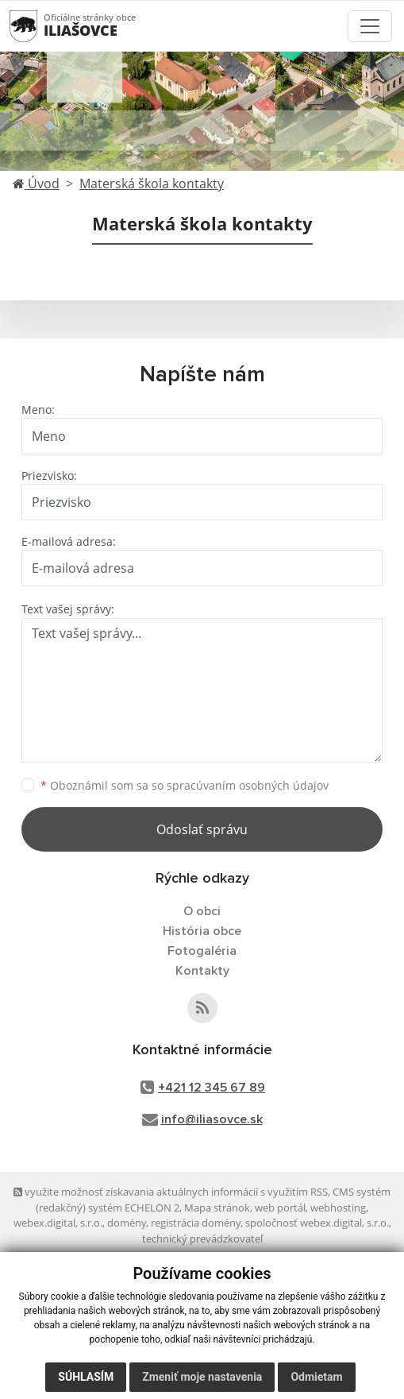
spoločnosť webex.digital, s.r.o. (317, 1222)
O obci (202, 911)
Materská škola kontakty (151, 183)
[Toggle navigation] (370, 26)
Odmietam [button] (316, 1376)
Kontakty (202, 970)
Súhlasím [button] (86, 1376)
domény (126, 1222)
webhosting (338, 1207)
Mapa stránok (217, 1207)
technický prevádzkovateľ (202, 1238)
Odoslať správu (202, 829)
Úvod (36, 183)
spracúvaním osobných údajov (248, 785)
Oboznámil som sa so (184, 785)
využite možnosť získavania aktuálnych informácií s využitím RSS (170, 1192)
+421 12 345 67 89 (211, 1087)
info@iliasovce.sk (212, 1119)
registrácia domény (195, 1222)
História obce (202, 931)
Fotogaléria (202, 951)
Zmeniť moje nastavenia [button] (202, 1376)
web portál (280, 1207)
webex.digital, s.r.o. (57, 1222)
